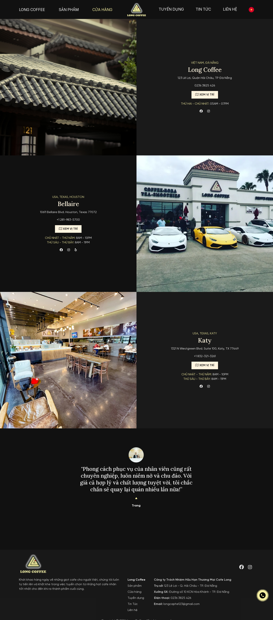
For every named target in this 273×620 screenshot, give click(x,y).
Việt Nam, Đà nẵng (205, 62)
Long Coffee (136, 614)
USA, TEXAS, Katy (205, 333)
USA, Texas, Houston (68, 197)
